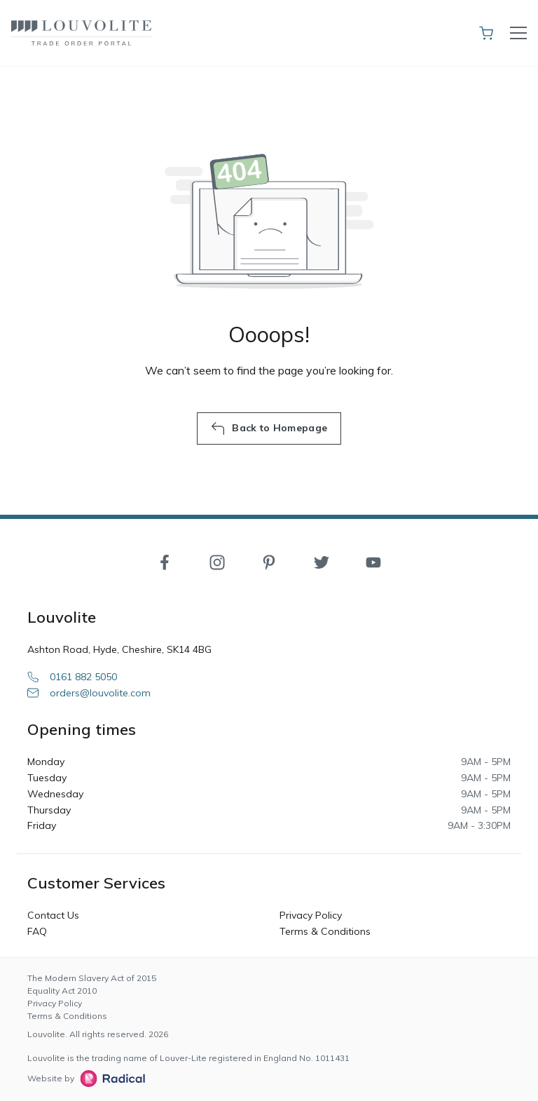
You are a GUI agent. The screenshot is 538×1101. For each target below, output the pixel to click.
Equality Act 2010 (62, 990)
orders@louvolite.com (89, 693)
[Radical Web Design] (109, 1078)
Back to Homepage (269, 428)
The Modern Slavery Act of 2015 (91, 978)
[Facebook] (164, 562)
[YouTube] (373, 562)
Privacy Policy (311, 915)
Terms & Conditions (325, 931)
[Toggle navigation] (518, 33)
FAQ (37, 931)
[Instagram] (217, 562)
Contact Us (53, 915)
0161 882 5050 (72, 676)
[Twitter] (321, 562)
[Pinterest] (269, 562)
